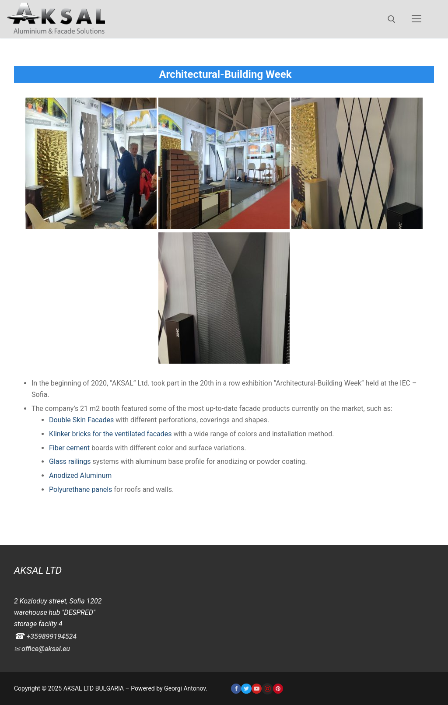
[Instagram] (267, 688)
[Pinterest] (278, 689)
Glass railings (70, 461)
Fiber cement (69, 448)
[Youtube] (257, 689)
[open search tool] (392, 19)
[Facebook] (236, 689)
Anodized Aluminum (80, 475)
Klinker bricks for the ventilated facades (110, 434)
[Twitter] (246, 689)
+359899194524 (52, 636)
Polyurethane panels (80, 489)
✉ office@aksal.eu (42, 649)
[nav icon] (416, 19)
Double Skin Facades (81, 420)
